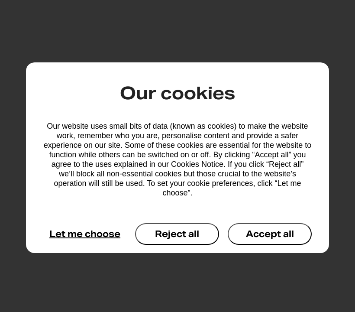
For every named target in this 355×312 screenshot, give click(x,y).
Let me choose (84, 234)
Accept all (270, 234)
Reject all (177, 234)
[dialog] (177, 157)
